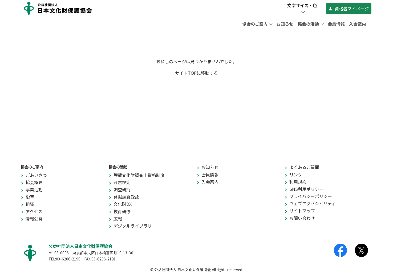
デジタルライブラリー (135, 226)
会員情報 (336, 24)
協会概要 (34, 182)
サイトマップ (302, 210)
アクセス (34, 211)
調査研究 (122, 189)
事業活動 (34, 189)
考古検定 (122, 182)
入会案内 (357, 24)
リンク (295, 174)
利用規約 (297, 182)
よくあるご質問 (304, 167)
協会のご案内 (255, 24)
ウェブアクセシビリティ (312, 203)
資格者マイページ (348, 8)
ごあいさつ (36, 175)
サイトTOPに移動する (196, 73)
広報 (118, 218)
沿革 (30, 196)
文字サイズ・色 (302, 8)
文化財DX (123, 204)
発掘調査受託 (126, 196)
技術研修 (122, 211)
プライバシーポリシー (310, 196)
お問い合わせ (302, 218)
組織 (30, 204)
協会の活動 (309, 24)
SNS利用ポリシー (306, 189)
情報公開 (34, 218)
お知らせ (284, 24)
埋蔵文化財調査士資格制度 (139, 175)
